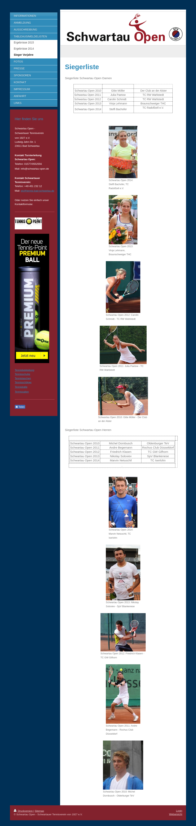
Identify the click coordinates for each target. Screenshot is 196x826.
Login (179, 810)
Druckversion (23, 811)
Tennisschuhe (22, 374)
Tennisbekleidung (24, 370)
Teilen (20, 407)
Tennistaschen (23, 378)
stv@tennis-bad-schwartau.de (37, 190)
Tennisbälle (21, 387)
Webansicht (175, 814)
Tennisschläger (23, 382)
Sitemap (39, 811)
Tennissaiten (22, 391)
